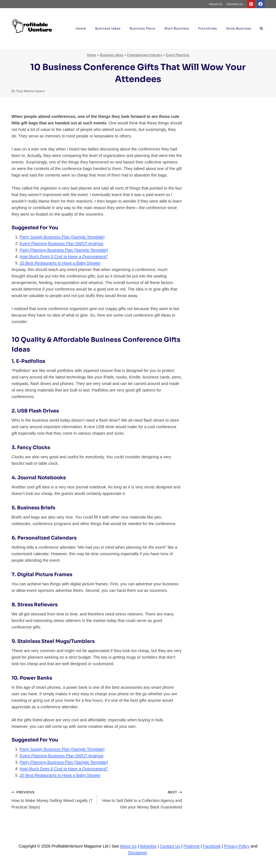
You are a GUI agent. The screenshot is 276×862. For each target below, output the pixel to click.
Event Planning (177, 55)
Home (81, 28)
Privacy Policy (236, 846)
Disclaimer (137, 852)
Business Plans (142, 28)
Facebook (212, 846)
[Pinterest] (251, 4)
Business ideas (108, 28)
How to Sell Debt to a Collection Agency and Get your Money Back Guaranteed (141, 799)
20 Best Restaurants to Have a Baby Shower (60, 263)
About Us (215, 4)
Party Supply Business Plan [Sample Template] (62, 237)
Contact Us (235, 4)
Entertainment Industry (144, 55)
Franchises (207, 28)
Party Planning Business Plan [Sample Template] (64, 250)
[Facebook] (260, 4)
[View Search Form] (261, 28)
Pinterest (192, 846)
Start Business (176, 28)
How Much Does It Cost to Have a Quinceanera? (64, 256)
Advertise (148, 846)
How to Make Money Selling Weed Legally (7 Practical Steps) (52, 799)
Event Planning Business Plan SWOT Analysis (61, 243)
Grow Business (238, 28)
